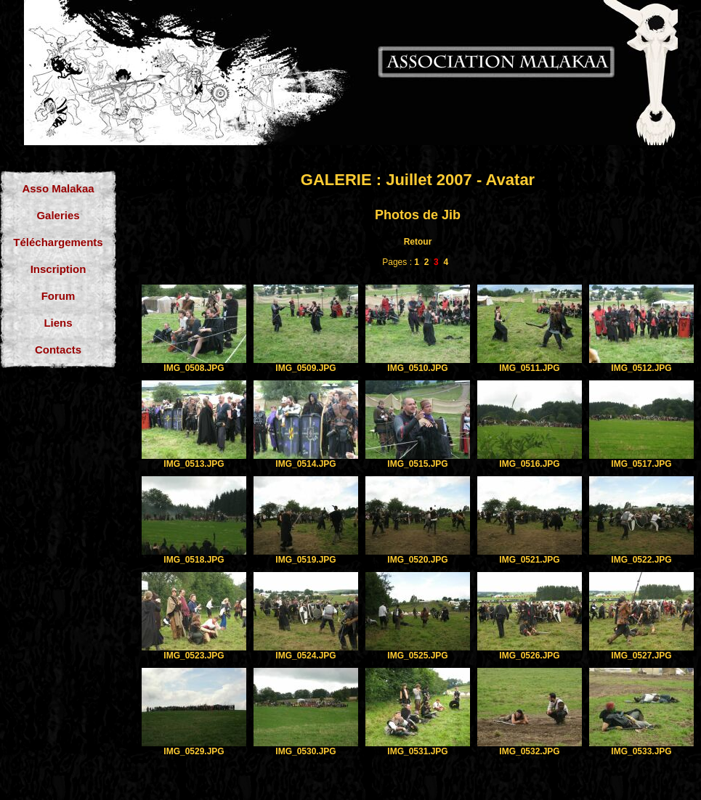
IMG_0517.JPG (641, 464)
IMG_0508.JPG (193, 368)
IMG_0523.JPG (193, 655)
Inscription (58, 269)
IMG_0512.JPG (641, 368)
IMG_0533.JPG (641, 751)
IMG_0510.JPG (417, 368)
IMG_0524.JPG (305, 655)
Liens (58, 323)
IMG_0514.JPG (305, 464)
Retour (418, 242)
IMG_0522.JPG (641, 560)
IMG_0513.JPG (193, 464)
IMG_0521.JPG (529, 560)
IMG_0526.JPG (529, 655)
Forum (58, 296)
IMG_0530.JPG (305, 751)
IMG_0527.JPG (641, 655)
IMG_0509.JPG (305, 368)
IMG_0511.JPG (529, 368)
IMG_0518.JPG (193, 560)
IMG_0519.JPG (305, 560)
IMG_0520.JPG (417, 560)
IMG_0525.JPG (417, 655)
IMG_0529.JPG (193, 751)
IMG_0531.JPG (417, 751)
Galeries (57, 215)
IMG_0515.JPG (417, 464)
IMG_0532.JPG (529, 751)
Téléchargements (57, 242)
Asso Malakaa (58, 188)
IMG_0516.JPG (529, 464)
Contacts (58, 349)
